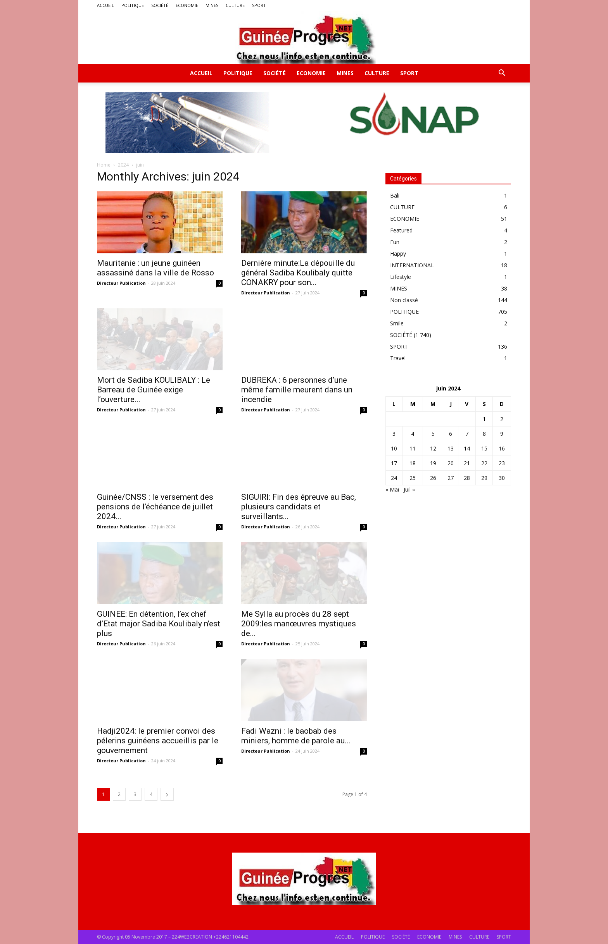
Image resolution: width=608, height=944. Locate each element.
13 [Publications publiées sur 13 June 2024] (450, 448)
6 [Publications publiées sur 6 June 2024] (450, 433)
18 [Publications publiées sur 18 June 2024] (412, 463)
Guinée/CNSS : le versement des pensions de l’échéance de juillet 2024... (155, 506)
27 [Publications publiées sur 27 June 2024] (450, 477)
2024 (123, 165)
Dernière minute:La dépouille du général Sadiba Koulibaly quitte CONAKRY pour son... (298, 272)
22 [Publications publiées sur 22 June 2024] (484, 463)
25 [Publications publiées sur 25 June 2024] (412, 477)
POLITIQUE (132, 5)
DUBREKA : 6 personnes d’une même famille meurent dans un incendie (296, 389)
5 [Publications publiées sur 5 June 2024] (433, 433)
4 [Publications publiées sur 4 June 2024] (412, 433)
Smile (397, 323)
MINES (212, 5)
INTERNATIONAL (412, 265)
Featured (401, 230)
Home (104, 165)
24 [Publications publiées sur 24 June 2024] (394, 477)
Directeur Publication (121, 283)
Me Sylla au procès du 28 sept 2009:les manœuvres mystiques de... (298, 623)
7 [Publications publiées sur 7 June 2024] (466, 433)
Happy (398, 253)
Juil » (409, 489)
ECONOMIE (187, 5)
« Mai (392, 489)
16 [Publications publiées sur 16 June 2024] (502, 448)
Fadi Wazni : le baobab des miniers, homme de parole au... (296, 735)
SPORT (259, 5)
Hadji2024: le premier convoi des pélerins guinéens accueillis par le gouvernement (157, 740)
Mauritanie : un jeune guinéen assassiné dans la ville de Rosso (155, 267)
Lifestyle (400, 276)
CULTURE (235, 5)
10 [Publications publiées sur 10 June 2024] (394, 448)
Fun (394, 242)
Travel (398, 358)
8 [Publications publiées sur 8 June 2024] (484, 433)
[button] (501, 73)
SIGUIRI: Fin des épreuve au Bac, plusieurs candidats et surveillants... (298, 502)
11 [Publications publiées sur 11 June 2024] (412, 448)
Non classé (404, 300)
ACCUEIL (105, 5)
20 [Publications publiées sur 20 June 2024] (450, 463)
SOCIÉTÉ (159, 5)
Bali (394, 195)
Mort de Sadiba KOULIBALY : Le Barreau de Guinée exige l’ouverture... (153, 389)
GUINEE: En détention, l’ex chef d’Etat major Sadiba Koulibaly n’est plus (158, 623)
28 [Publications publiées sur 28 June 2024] (467, 477)
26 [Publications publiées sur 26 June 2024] (433, 477)
